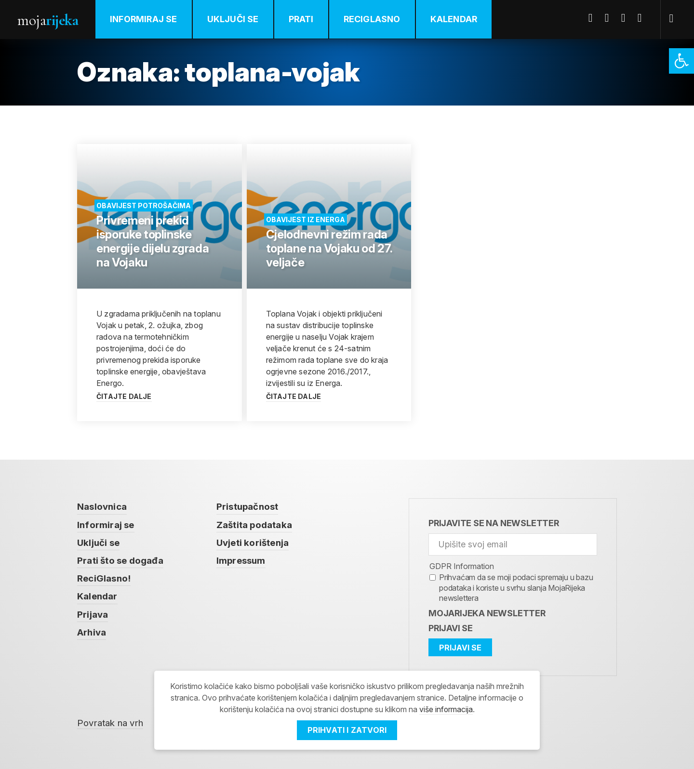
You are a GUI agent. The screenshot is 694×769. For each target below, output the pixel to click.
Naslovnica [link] (102, 506)
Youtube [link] (627, 18)
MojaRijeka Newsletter (487, 613)
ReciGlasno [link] (373, 19)
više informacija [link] (446, 710)
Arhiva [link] (91, 633)
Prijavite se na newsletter (493, 523)
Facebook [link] (594, 18)
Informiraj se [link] (144, 19)
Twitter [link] (610, 18)
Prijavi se (450, 628)
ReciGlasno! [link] (104, 578)
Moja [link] (48, 20)
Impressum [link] (241, 561)
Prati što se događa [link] (120, 561)
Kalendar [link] (455, 19)
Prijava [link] (92, 615)
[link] (681, 61)
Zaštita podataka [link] (254, 524)
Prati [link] (302, 19)
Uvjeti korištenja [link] (252, 542)
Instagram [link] (643, 18)
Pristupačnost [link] (247, 506)
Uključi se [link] (234, 19)
